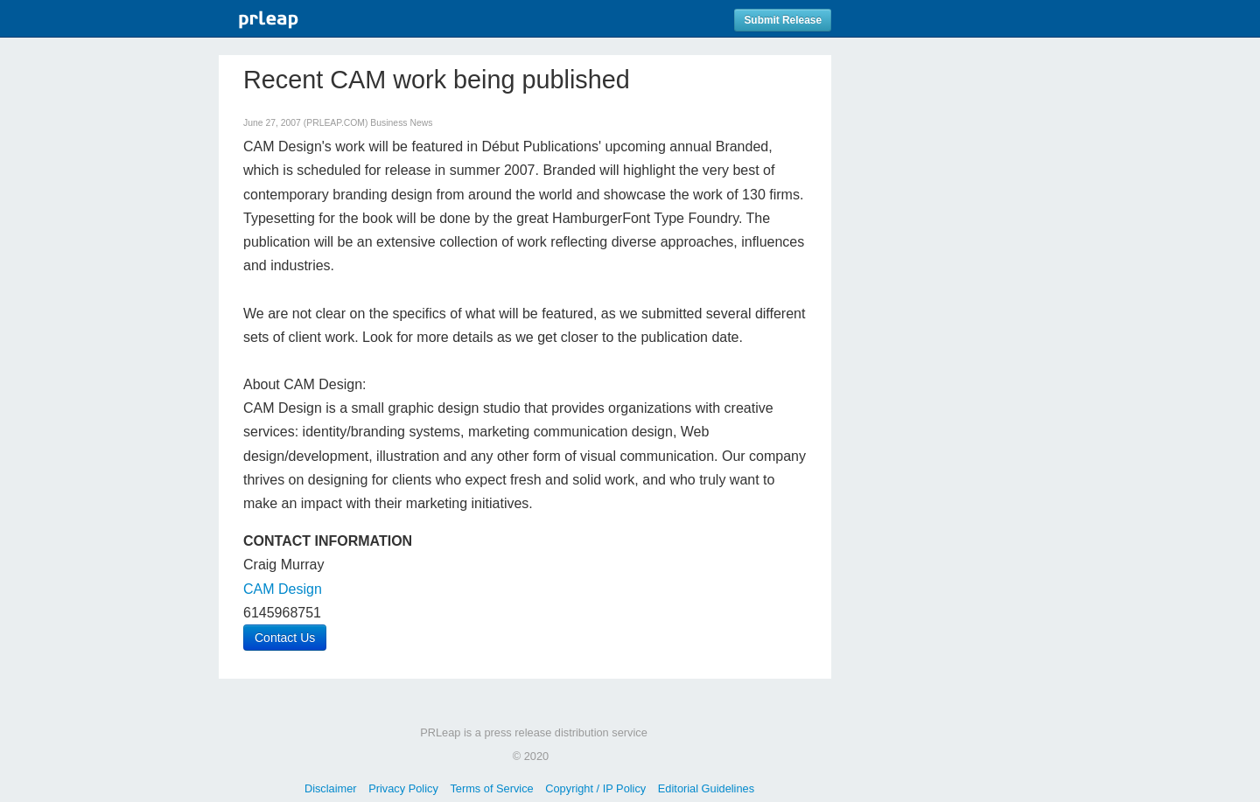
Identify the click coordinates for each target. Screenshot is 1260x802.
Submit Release (783, 20)
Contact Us (285, 638)
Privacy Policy (403, 788)
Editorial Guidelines (706, 788)
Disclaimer (330, 788)
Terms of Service (491, 788)
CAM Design (282, 589)
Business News (401, 123)
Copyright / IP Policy (595, 788)
